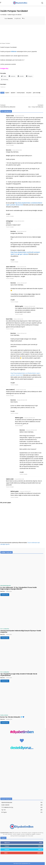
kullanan (14, 51)
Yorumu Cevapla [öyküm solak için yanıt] (10, 487)
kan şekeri (28, 92)
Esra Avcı (10, 18)
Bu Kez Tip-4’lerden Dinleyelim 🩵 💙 (12, 717)
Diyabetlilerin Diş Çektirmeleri (7, 106)
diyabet (7, 92)
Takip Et (40, 846)
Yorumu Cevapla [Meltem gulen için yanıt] (19, 314)
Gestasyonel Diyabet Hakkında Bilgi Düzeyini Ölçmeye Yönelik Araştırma (20, 631)
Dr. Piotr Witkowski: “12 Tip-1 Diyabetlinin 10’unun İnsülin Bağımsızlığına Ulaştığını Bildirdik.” (18, 588)
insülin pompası (21, 92)
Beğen (40, 842)
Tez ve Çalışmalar (4, 628)
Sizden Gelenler (4, 715)
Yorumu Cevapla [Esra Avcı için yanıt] (10, 216)
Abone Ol (39, 852)
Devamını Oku (5, 594)
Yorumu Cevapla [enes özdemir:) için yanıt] (10, 395)
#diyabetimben (22, 732)
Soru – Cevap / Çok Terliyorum (35, 106)
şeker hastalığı (36, 92)
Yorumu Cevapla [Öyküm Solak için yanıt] (10, 145)
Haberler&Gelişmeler (5, 585)
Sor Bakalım (3, 14)
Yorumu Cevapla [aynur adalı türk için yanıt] (10, 278)
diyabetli (13, 92)
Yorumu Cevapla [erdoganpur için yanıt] (10, 227)
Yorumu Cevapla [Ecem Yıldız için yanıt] (10, 329)
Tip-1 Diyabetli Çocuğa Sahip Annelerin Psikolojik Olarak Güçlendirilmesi (18, 674)
